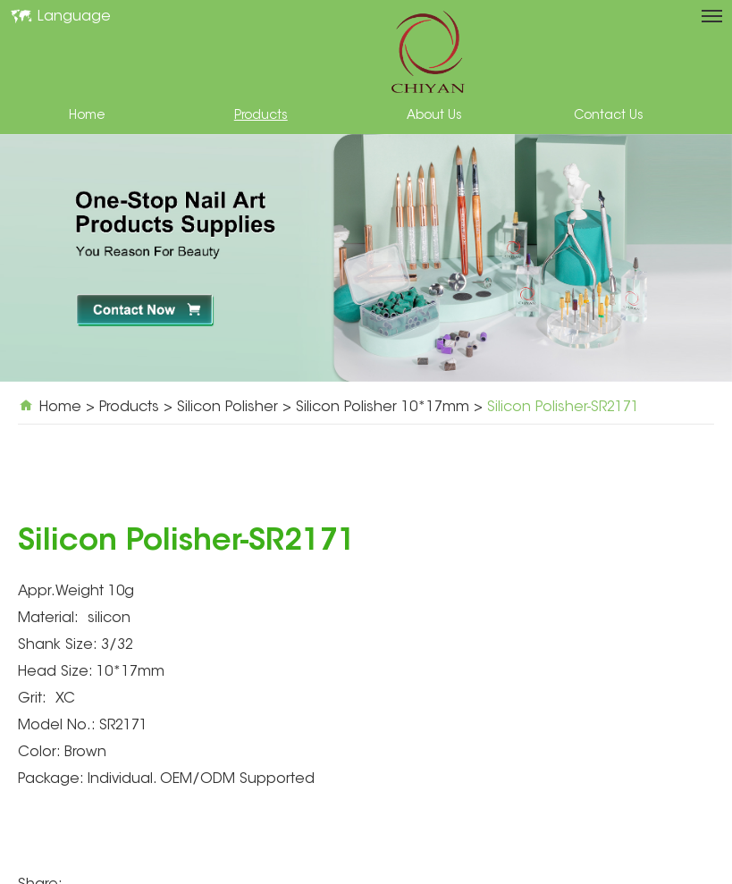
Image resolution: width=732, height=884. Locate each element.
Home (87, 116)
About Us (434, 116)
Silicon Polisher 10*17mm (382, 407)
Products (261, 116)
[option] (366, 258)
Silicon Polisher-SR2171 (563, 407)
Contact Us (609, 116)
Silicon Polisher (227, 407)
